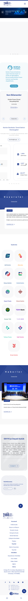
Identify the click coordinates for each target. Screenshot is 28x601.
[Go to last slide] (2, 164)
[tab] (10, 183)
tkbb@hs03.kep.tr (15, 589)
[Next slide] (26, 164)
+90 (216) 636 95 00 (15, 588)
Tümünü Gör (14, 118)
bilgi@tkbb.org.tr (14, 585)
